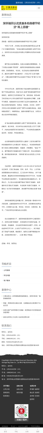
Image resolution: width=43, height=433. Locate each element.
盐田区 (32, 399)
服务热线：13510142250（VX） (28, 3)
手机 (16, 430)
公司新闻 (7, 270)
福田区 (37, 389)
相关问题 (20, 392)
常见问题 (7, 275)
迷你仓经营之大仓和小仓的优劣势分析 (16, 317)
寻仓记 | (13, 426)
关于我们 (6, 386)
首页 (5, 430)
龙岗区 (37, 392)
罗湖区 (32, 389)
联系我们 (6, 396)
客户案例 (7, 280)
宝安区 (37, 396)
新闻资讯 (6, 392)
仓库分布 (33, 386)
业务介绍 (20, 386)
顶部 (37, 430)
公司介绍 (6, 389)
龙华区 (32, 396)
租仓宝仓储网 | (23, 426)
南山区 (32, 392)
